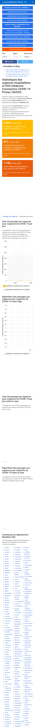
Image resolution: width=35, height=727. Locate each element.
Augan (7, 559)
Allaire (7, 547)
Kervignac (18, 547)
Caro (6, 625)
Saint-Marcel (28, 668)
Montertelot (18, 656)
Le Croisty (8, 657)
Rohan (27, 563)
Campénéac (8, 618)
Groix (6, 712)
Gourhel (7, 699)
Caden (7, 609)
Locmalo (17, 591)
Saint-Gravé (28, 626)
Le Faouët (8, 679)
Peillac (17, 691)
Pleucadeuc (18, 703)
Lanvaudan (18, 568)
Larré (16, 579)
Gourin (7, 702)
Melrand (17, 631)
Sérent (27, 718)
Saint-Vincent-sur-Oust (28, 704)
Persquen (18, 696)
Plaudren (17, 698)
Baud (6, 568)
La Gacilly (8, 690)
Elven (6, 670)
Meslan (17, 638)
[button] (32, 2)
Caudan (7, 627)
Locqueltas (18, 612)
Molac (17, 647)
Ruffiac (27, 567)
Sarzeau (27, 709)
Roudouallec (28, 565)
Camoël (7, 614)
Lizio (16, 588)
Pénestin (17, 694)
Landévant (18, 552)
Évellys (17, 665)
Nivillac (17, 674)
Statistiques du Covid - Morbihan (17, 16)
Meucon (17, 640)
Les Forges (8, 684)
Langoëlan (18, 557)
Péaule (17, 689)
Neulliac (17, 672)
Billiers (7, 586)
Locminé (17, 604)
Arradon (7, 552)
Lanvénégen (18, 570)
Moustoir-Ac (18, 661)
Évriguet (7, 677)
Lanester (17, 554)
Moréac (17, 658)
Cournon (7, 647)
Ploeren (17, 714)
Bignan (7, 584)
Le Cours (7, 650)
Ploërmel (17, 717)
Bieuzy (7, 582)
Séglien (27, 713)
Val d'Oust (28, 560)
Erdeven (7, 672)
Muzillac (17, 663)
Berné (7, 577)
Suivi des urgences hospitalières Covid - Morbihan (17, 25)
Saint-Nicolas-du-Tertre (28, 676)
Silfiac (26, 720)
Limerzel (17, 586)
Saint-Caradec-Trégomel (27, 602)
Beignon (7, 573)
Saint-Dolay (28, 610)
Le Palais (17, 687)
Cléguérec (8, 641)
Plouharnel (18, 724)
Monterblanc (19, 651)
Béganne (7, 570)
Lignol (17, 584)
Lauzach (17, 581)
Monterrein (18, 654)
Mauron (17, 628)
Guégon (7, 715)
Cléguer (7, 638)
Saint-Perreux (29, 683)
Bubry (6, 605)
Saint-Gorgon (29, 623)
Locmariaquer (19, 601)
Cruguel (7, 665)
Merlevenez (18, 635)
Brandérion (8, 593)
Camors (7, 616)
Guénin (7, 726)
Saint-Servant (29, 694)
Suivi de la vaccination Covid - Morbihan (17, 37)
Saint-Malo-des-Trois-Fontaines (28, 664)
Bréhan (7, 600)
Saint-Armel (28, 583)
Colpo (7, 643)
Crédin (7, 654)
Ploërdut (17, 712)
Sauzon (27, 711)
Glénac (7, 697)
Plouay (17, 719)
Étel (6, 675)
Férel (6, 681)
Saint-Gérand (29, 613)
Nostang (17, 676)
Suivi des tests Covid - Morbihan (17, 20)
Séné (26, 716)
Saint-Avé (27, 585)
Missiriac (17, 642)
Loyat (16, 617)
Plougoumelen (19, 721)
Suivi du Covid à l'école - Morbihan (17, 41)
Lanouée (17, 563)
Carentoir (8, 621)
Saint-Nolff (28, 681)
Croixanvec (8, 659)
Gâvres (7, 693)
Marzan (17, 626)
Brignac (7, 602)
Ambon (7, 550)
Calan (6, 611)
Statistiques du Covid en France (17, 12)
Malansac (18, 619)
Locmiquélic (18, 606)
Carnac (7, 623)
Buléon (7, 607)
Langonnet (18, 559)
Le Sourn (27, 722)
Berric (7, 579)
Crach (7, 652)
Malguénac (18, 624)
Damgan (7, 668)
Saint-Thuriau (29, 696)
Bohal (6, 591)
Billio (6, 589)
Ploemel (17, 707)
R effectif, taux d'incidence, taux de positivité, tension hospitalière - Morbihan (17, 32)
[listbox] (6, 57)
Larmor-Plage (19, 577)
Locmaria (18, 593)
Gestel (7, 695)
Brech (6, 598)
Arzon (7, 557)
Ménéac (17, 633)
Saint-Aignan (28, 576)
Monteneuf (18, 649)
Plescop (17, 701)
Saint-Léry (28, 655)
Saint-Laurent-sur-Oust (28, 651)
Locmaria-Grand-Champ (18, 597)
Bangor (7, 566)
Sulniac (27, 725)
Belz (6, 575)
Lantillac (17, 566)
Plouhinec (18, 726)
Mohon (17, 644)
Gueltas (7, 719)
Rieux (26, 550)
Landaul (17, 550)
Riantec (27, 547)
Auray (6, 561)
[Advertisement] (17, 196)
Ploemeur (18, 710)
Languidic (18, 561)
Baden (7, 563)
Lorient (17, 615)
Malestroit (18, 622)
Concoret (8, 645)
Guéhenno (8, 717)
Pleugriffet (18, 705)
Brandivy (7, 595)
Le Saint (27, 570)
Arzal (6, 554)
